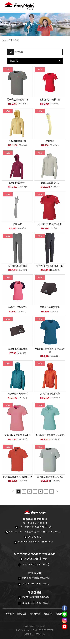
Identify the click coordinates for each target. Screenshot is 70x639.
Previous (13, 491)
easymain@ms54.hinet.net (35, 541)
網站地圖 (21, 613)
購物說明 (48, 613)
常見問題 (60, 613)
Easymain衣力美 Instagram (64, 620)
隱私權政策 (35, 613)
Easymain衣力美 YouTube (64, 626)
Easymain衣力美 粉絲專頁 (64, 608)
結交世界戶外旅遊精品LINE (64, 614)
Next (57, 491)
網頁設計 (29, 634)
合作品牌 (9, 613)
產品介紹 (14, 60)
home (5, 40)
